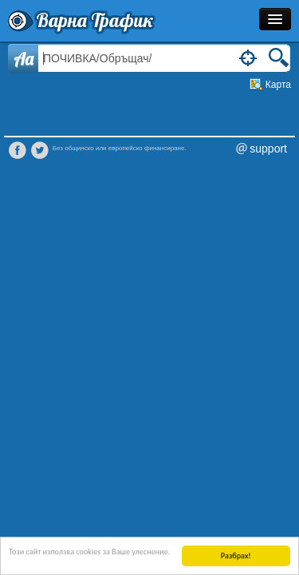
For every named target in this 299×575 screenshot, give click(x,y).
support (268, 148)
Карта (278, 84)
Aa (23, 58)
